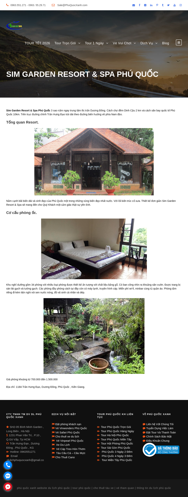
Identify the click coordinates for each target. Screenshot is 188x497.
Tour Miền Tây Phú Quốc (116, 460)
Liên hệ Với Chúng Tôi (159, 424)
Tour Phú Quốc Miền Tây (116, 439)
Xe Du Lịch (62, 444)
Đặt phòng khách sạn (68, 424)
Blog (165, 43)
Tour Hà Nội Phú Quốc (115, 435)
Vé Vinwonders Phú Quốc (71, 428)
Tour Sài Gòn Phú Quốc (115, 447)
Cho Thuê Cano (65, 457)
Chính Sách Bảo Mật (159, 436)
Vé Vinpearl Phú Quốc (69, 440)
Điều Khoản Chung (157, 440)
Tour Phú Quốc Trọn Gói (116, 426)
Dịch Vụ (146, 43)
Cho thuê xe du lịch (67, 436)
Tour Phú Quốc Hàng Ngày (117, 431)
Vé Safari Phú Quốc (67, 432)
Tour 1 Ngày (94, 43)
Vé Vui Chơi (122, 43)
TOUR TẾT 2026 (37, 43)
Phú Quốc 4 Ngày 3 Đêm (117, 455)
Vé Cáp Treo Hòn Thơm (70, 448)
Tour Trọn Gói (65, 43)
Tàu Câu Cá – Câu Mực (70, 453)
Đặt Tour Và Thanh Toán (161, 432)
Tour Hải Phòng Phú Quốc (117, 443)
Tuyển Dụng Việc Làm (159, 428)
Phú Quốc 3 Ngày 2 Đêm (117, 451)
